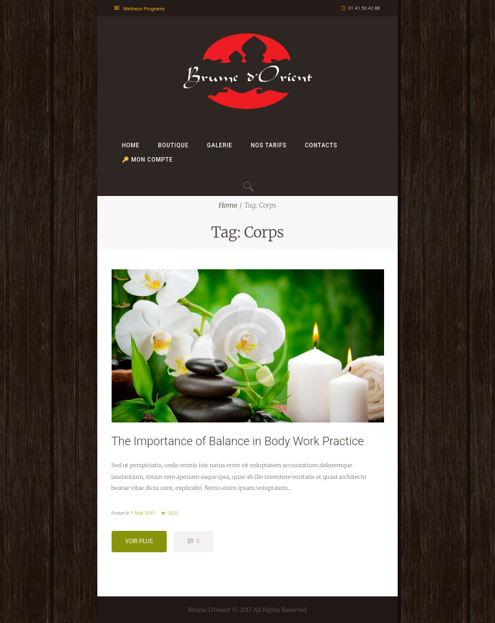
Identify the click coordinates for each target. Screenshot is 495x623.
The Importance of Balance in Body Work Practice (238, 441)
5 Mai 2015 (142, 513)
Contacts (321, 145)
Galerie (219, 145)
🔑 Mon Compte (147, 159)
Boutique (173, 145)
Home (131, 145)
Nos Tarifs (268, 145)
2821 (173, 513)
